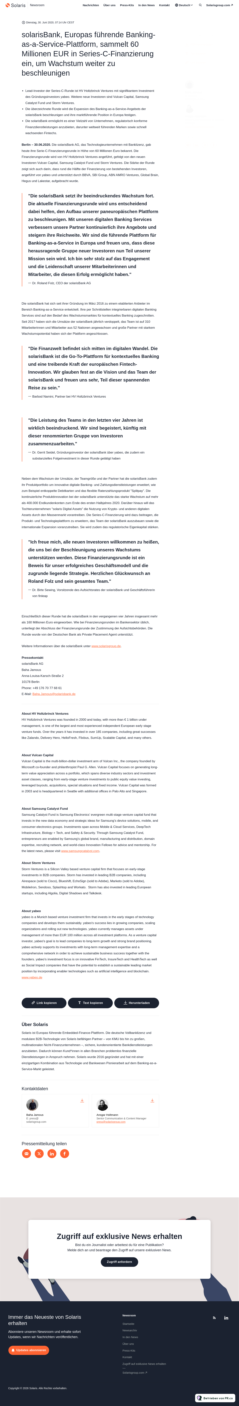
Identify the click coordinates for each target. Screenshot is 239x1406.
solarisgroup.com (218, 5)
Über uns (109, 5)
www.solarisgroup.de (106, 646)
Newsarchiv (129, 1330)
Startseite (128, 1323)
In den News (146, 5)
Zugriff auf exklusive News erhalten (144, 1363)
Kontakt (164, 5)
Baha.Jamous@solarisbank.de (54, 694)
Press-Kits (127, 5)
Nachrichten (91, 5)
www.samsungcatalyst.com (80, 851)
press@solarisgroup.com (111, 1121)
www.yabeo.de (32, 978)
